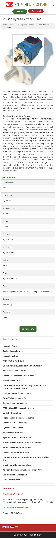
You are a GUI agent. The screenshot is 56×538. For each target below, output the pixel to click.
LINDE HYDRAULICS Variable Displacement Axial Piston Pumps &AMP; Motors (24, 386)
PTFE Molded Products (13, 432)
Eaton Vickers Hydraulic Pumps (17, 447)
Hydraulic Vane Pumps (13, 427)
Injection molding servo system (17, 465)
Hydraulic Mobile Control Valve (17, 437)
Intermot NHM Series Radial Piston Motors (22, 442)
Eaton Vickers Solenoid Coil (15, 398)
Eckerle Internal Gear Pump (15, 423)
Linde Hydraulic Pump (13, 413)
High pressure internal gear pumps (18, 418)
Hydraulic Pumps (27, 24)
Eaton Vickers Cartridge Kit (15, 475)
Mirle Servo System (11, 479)
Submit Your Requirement (28, 534)
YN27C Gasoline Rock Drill (14, 370)
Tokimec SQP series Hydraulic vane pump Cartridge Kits (26, 458)
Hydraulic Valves (10, 356)
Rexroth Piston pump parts (15, 403)
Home (5, 24)
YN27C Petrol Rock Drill (13, 361)
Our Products (14, 24)
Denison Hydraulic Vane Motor (16, 452)
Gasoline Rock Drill (11, 380)
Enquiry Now (28, 329)
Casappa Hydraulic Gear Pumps (17, 393)
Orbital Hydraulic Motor (13, 351)
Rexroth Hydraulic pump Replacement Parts (22, 470)
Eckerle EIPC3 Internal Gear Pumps (18, 375)
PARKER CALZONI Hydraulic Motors (18, 408)
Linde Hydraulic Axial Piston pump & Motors (22, 366)
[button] (19, 507)
